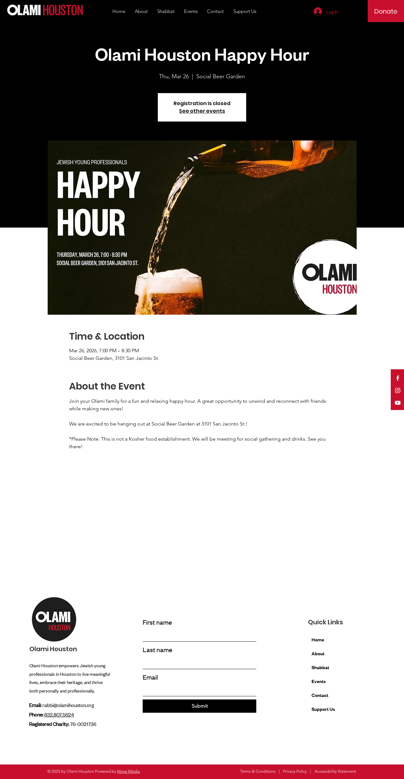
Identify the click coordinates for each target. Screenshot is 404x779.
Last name (157, 649)
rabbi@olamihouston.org (68, 704)
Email (150, 677)
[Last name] (197, 663)
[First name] (197, 635)
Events (319, 681)
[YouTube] (397, 402)
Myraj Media (128, 771)
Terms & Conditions (258, 771)
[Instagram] (397, 390)
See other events (202, 111)
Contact (320, 695)
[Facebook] (397, 378)
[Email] (197, 690)
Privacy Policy (295, 771)
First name (157, 622)
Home (318, 639)
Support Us (323, 708)
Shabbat (320, 667)
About (318, 653)
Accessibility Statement (335, 771)
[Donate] (386, 11)
